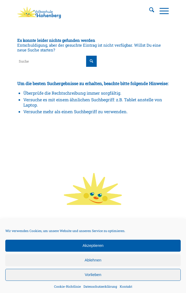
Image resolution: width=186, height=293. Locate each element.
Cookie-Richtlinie (67, 286)
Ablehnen (93, 260)
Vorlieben (93, 274)
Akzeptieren (92, 245)
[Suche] (149, 10)
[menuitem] (149, 10)
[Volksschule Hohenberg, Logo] (77, 10)
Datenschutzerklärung (100, 286)
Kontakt (126, 286)
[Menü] (161, 10)
